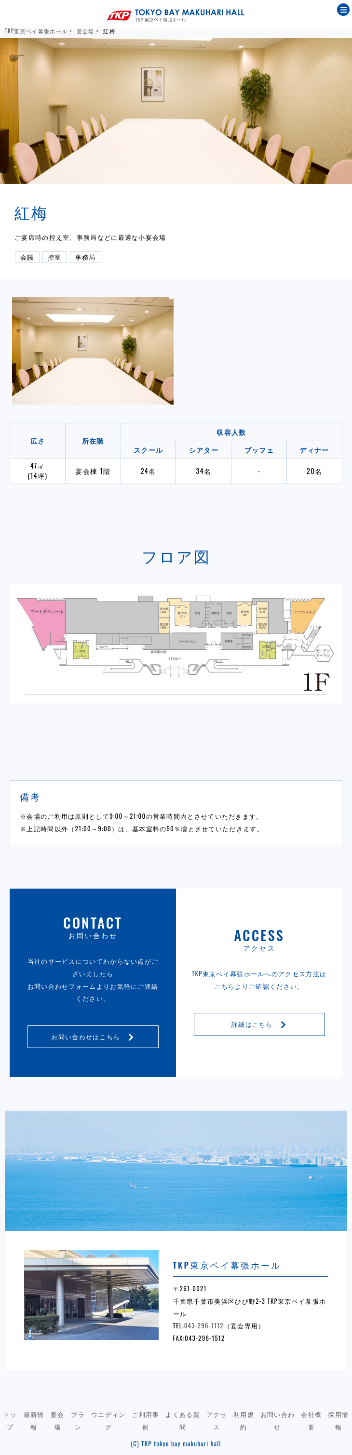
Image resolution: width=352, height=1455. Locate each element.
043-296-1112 (204, 1325)
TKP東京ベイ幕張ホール (36, 31)
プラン (78, 1420)
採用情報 (338, 1420)
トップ (10, 1420)
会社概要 (311, 1420)
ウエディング (108, 1420)
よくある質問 (182, 1420)
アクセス (216, 1420)
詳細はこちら (259, 1024)
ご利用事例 (145, 1420)
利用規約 (243, 1420)
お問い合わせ (277, 1420)
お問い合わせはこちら (92, 1036)
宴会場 (86, 31)
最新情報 (34, 1420)
